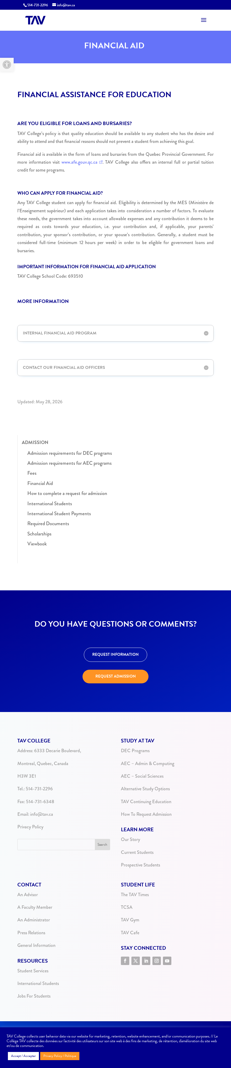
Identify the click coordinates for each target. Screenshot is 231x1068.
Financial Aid (40, 483)
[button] (7, 64)
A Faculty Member (34, 907)
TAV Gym (130, 919)
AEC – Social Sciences (142, 776)
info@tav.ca (41, 814)
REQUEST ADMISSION (115, 676)
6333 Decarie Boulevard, (57, 750)
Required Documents (48, 523)
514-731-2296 (37, 5)
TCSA (126, 907)
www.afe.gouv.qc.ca (79, 162)
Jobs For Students (33, 996)
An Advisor (27, 894)
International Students (49, 503)
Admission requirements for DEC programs (69, 453)
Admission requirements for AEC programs (69, 463)
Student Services (32, 970)
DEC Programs (135, 750)
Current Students (137, 852)
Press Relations (31, 932)
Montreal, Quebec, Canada (42, 763)
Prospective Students (140, 864)
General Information (36, 945)
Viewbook (37, 543)
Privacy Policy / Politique (59, 1056)
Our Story (130, 839)
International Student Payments (59, 513)
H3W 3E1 (26, 776)
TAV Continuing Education (146, 801)
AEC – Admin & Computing (147, 763)
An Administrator (33, 919)
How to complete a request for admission (67, 493)
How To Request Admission (146, 814)
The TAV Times (135, 894)
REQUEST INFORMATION (115, 654)
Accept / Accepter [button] (23, 1056)
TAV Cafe (130, 932)
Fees (32, 473)
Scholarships (39, 533)
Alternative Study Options (145, 788)
